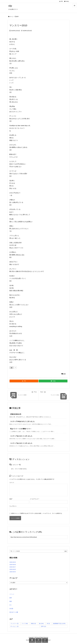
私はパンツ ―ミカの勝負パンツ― (20, 428)
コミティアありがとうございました (21, 436)
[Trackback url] (38, 537)
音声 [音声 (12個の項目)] (43, 626)
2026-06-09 (12, 562)
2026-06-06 (12, 569)
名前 (11, 499)
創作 (17, 16)
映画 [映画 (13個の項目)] (33, 623)
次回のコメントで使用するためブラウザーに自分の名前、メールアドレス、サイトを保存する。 (37, 513)
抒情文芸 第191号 (15, 414)
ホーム (11, 16)
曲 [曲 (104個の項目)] (41, 623)
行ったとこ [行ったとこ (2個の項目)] (14, 626)
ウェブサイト (13, 506)
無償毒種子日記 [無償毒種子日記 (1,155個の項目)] (59, 623)
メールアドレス (34, 499)
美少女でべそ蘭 (13, 612)
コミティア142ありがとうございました (22, 421)
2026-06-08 (12, 564)
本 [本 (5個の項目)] (48, 623)
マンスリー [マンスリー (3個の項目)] (14, 623)
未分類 (11, 608)
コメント (11, 482)
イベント (11, 594)
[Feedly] (53, 381)
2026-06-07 (12, 567)
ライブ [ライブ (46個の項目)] (25, 623)
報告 (10, 601)
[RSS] (24, 381)
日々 (10, 605)
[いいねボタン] (11, 367)
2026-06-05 (12, 571)
